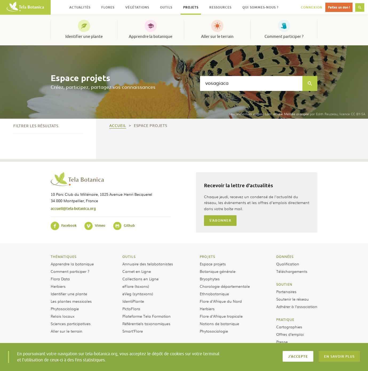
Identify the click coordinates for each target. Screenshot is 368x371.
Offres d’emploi (290, 334)
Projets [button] (190, 7)
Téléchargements (291, 271)
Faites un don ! (339, 7)
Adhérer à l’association (296, 306)
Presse (282, 341)
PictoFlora (131, 308)
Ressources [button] (220, 7)
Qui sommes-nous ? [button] (260, 7)
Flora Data (60, 278)
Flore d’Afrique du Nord (221, 301)
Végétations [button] (137, 7)
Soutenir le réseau (292, 299)
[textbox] (251, 83)
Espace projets (213, 263)
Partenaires (286, 291)
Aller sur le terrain (217, 36)
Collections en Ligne (140, 278)
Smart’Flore (132, 331)
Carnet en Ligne (136, 271)
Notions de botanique (219, 323)
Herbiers (58, 286)
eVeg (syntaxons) (137, 293)
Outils (129, 256)
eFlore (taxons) (135, 286)
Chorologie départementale (225, 286)
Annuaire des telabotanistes (147, 263)
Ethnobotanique (214, 293)
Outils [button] (166, 7)
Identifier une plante (84, 36)
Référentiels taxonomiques (146, 323)
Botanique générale (217, 271)
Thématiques (64, 256)
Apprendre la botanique (150, 36)
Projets (207, 256)
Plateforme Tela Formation (146, 316)
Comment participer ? (284, 36)
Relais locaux (62, 316)
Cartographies (289, 326)
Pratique (285, 319)
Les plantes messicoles (71, 301)
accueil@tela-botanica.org (73, 208)
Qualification (287, 263)
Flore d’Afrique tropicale (221, 316)
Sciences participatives (71, 323)
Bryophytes (210, 278)
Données (285, 256)
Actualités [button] (79, 7)
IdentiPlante (133, 301)
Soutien (284, 284)
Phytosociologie (65, 308)
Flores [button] (107, 7)
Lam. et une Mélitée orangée (269, 113)
